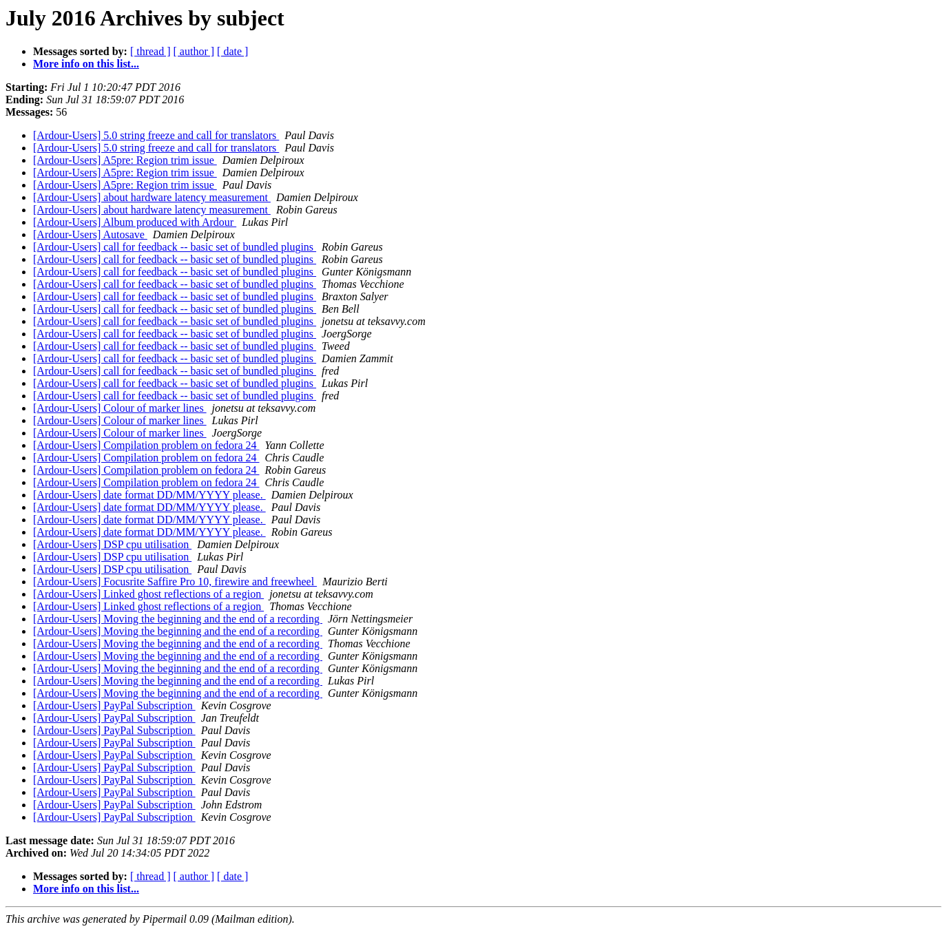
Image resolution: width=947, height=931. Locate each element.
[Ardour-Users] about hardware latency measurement (152, 197)
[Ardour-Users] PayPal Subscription (114, 705)
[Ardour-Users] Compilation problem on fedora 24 (146, 445)
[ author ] (194, 51)
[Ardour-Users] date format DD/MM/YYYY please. (149, 495)
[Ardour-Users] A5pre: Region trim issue (125, 160)
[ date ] (232, 51)
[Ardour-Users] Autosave (90, 234)
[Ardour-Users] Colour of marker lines (120, 408)
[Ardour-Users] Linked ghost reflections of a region (148, 594)
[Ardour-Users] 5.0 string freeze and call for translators (156, 135)
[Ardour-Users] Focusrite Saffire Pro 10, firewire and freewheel (175, 581)
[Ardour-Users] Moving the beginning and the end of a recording (177, 619)
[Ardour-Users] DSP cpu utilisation (112, 544)
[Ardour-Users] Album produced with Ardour (134, 222)
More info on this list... (86, 64)
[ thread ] (150, 51)
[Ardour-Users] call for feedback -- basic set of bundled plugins (174, 247)
